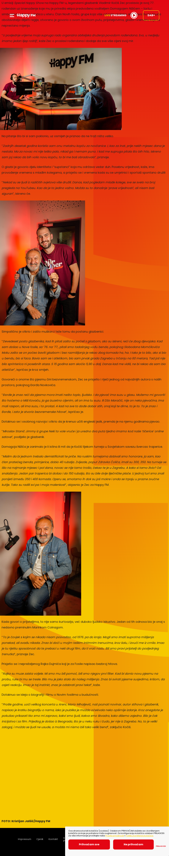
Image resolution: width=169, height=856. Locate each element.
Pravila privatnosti (114, 835)
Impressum (24, 839)
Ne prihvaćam (133, 844)
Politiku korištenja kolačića (139, 835)
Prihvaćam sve (89, 844)
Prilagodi (161, 846)
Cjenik (39, 839)
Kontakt (53, 839)
